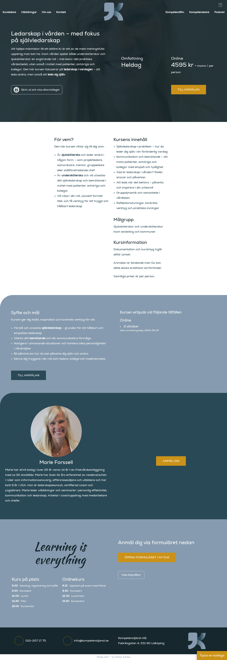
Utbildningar (29, 12)
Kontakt (61, 12)
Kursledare (9, 12)
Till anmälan (188, 89)
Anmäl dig (171, 461)
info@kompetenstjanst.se (91, 640)
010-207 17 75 (35, 640)
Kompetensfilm (175, 12)
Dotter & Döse (122, 657)
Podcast (219, 12)
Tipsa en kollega (211, 655)
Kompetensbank (199, 12)
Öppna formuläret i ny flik (147, 557)
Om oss (46, 12)
